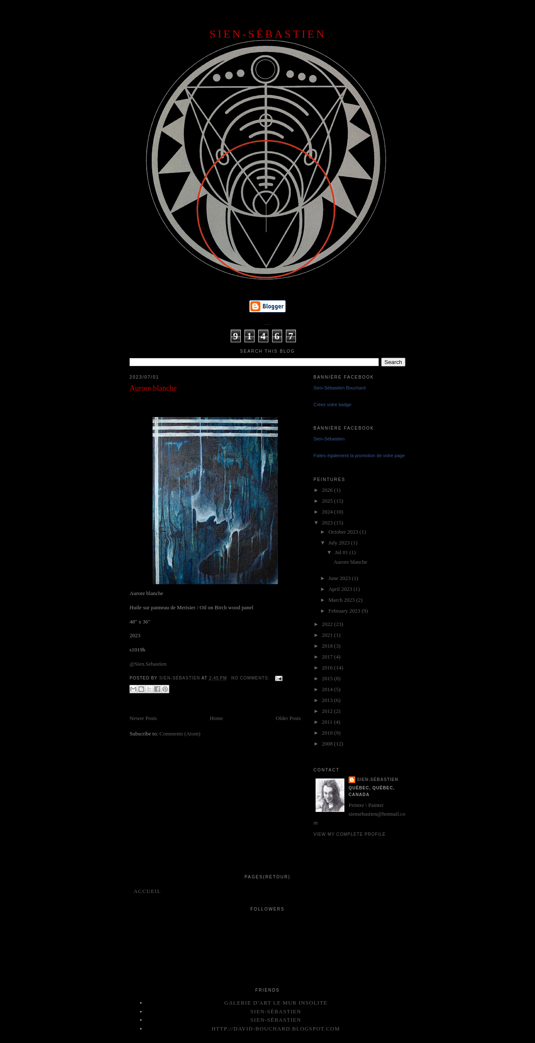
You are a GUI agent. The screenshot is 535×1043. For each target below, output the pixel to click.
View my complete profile (349, 834)
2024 (328, 512)
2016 (328, 667)
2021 (328, 635)
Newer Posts (143, 718)
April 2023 (341, 589)
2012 (328, 711)
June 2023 (340, 578)
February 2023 (345, 611)
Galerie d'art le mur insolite (275, 1003)
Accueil (147, 891)
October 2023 (344, 532)
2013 (328, 700)
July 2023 (340, 542)
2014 (328, 689)
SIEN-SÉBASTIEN (267, 34)
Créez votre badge (332, 404)
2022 (328, 624)
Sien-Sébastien (329, 438)
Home (216, 718)
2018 (328, 646)
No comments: (251, 678)
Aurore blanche (153, 388)
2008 (328, 743)
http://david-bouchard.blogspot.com (275, 1028)
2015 (328, 678)
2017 (328, 657)
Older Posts (288, 718)
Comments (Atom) (180, 733)
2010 (328, 733)
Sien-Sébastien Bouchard (339, 387)
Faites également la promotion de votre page (359, 455)
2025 (328, 501)
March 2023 (342, 600)
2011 (328, 722)
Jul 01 (342, 552)
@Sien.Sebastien (148, 664)
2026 (328, 490)
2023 (328, 522)
